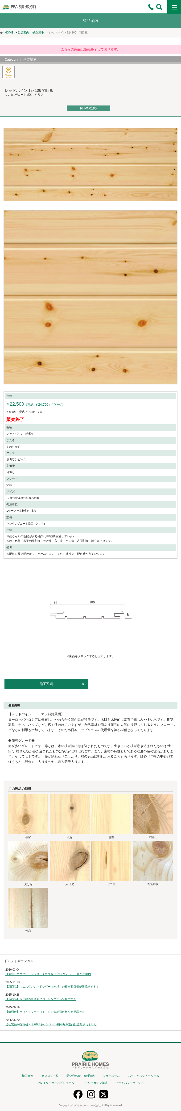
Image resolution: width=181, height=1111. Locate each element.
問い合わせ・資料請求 (80, 1075)
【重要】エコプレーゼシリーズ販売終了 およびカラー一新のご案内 (48, 974)
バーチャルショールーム (143, 1075)
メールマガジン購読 (94, 1083)
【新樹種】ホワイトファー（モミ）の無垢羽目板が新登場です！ (46, 1012)
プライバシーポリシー (129, 1083)
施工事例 (27, 1075)
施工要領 (46, 684)
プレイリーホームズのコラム (55, 1083)
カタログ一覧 (49, 1075)
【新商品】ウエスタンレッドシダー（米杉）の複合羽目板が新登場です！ (52, 986)
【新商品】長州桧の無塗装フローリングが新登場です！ (40, 999)
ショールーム (111, 1075)
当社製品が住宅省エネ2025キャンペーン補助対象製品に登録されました (51, 1024)
